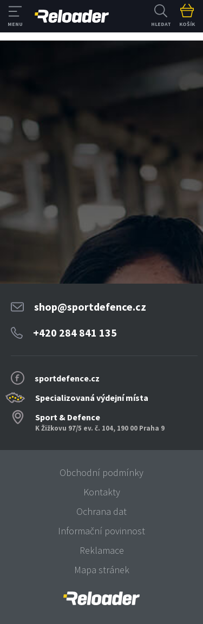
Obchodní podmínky (101, 472)
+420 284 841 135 (75, 332)
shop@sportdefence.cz (90, 306)
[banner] (101, 598)
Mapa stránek (101, 569)
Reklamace (102, 550)
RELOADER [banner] (72, 16)
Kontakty (101, 492)
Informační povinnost (101, 531)
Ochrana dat (101, 511)
